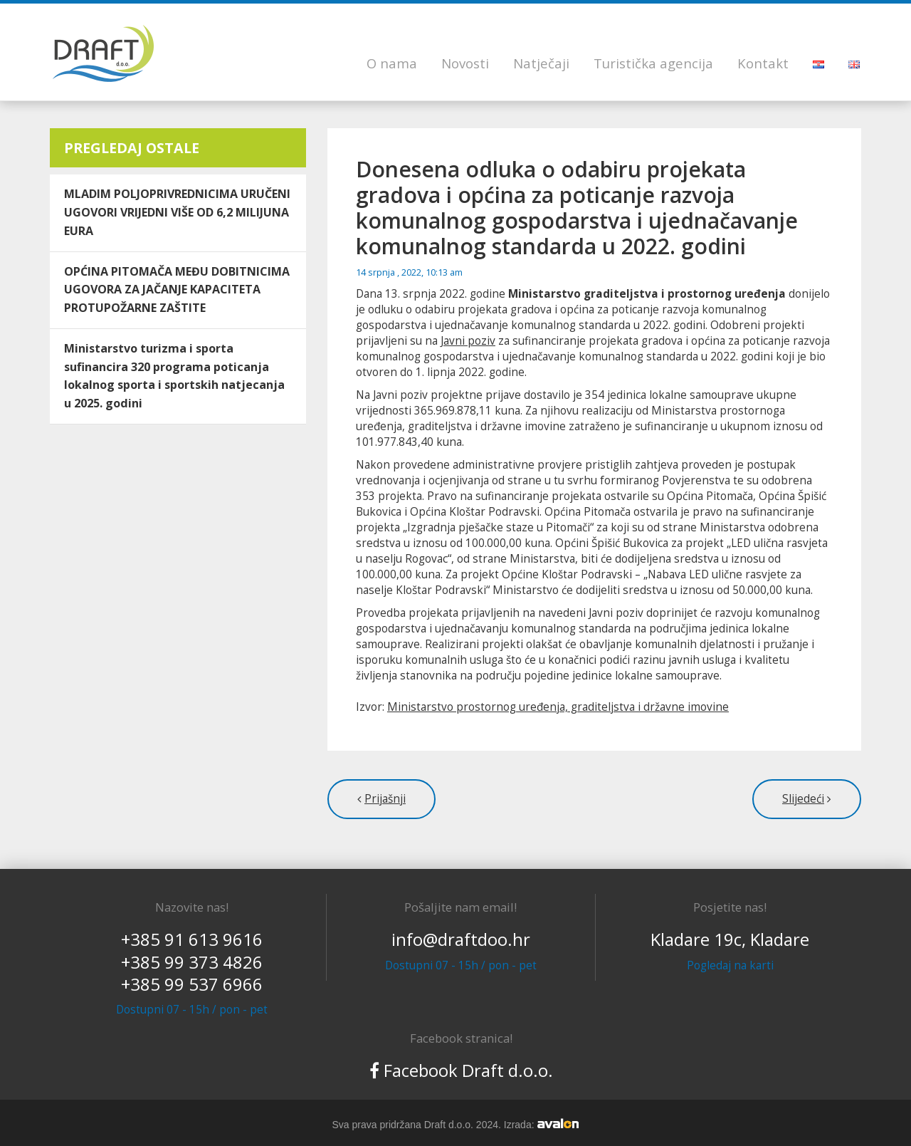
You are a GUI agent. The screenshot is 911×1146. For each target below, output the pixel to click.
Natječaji (541, 63)
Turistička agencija (653, 63)
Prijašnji (385, 798)
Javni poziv (468, 340)
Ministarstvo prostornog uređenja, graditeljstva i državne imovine (558, 706)
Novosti (465, 63)
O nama (392, 63)
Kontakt (763, 63)
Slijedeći (803, 798)
